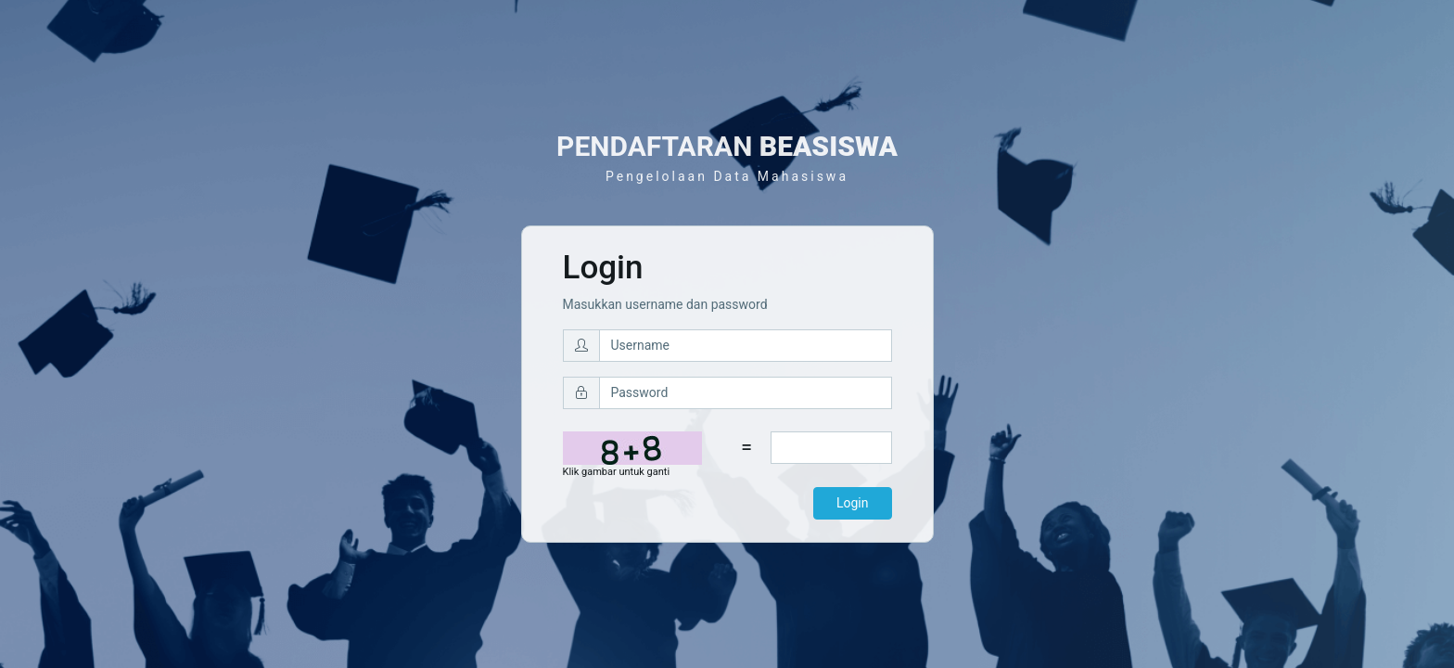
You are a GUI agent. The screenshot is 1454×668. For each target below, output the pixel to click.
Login (852, 502)
